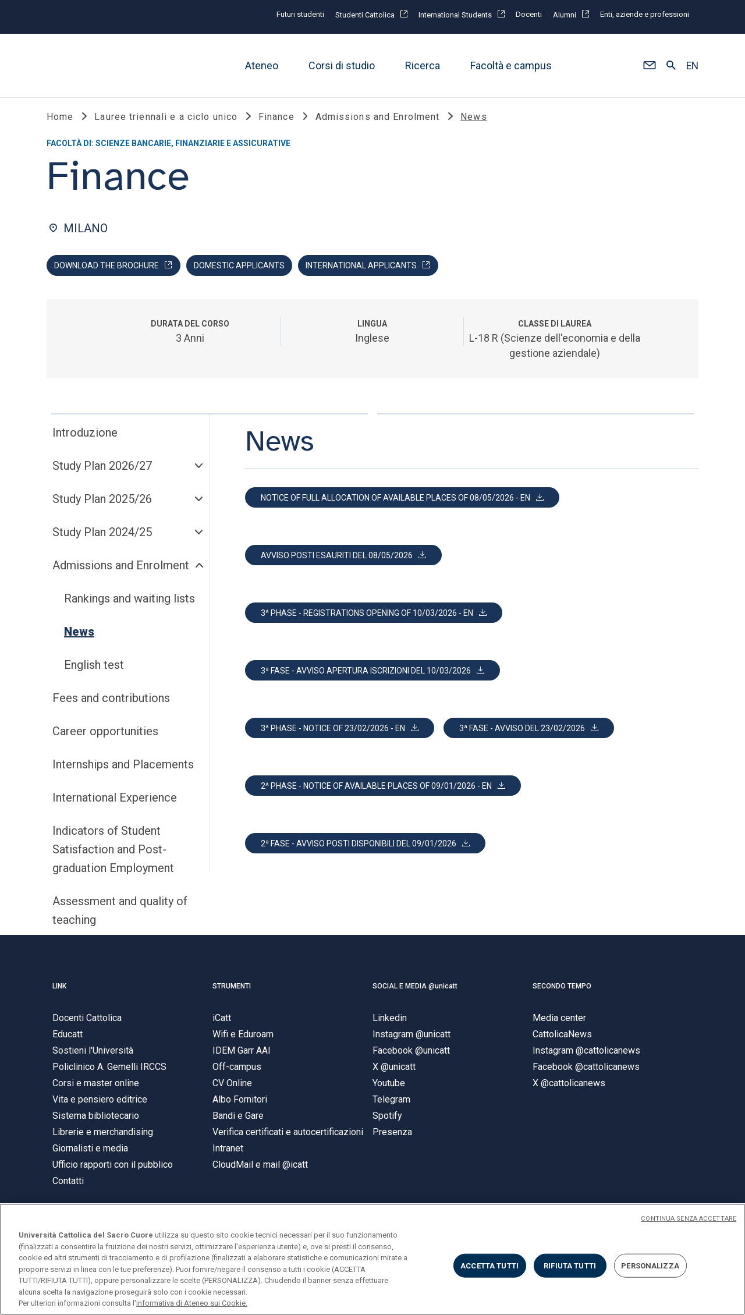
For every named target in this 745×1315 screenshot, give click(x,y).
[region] (372, 1259)
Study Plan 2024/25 (102, 532)
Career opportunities (105, 731)
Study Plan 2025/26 (102, 499)
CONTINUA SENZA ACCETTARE (688, 1218)
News (79, 632)
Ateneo (261, 65)
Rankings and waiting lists (129, 598)
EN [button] (692, 66)
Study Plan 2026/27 (102, 466)
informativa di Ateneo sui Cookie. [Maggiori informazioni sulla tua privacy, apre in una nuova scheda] (191, 1303)
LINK (59, 986)
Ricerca (422, 65)
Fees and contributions (111, 698)
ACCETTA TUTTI (489, 1265)
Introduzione (85, 432)
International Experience (114, 797)
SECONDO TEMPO (562, 986)
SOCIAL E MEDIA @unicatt (414, 986)
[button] (649, 65)
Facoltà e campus (511, 65)
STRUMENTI (231, 986)
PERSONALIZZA (650, 1265)
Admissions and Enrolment (120, 565)
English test (94, 665)
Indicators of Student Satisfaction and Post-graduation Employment (113, 849)
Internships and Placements (123, 764)
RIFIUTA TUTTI (570, 1265)
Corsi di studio (341, 65)
